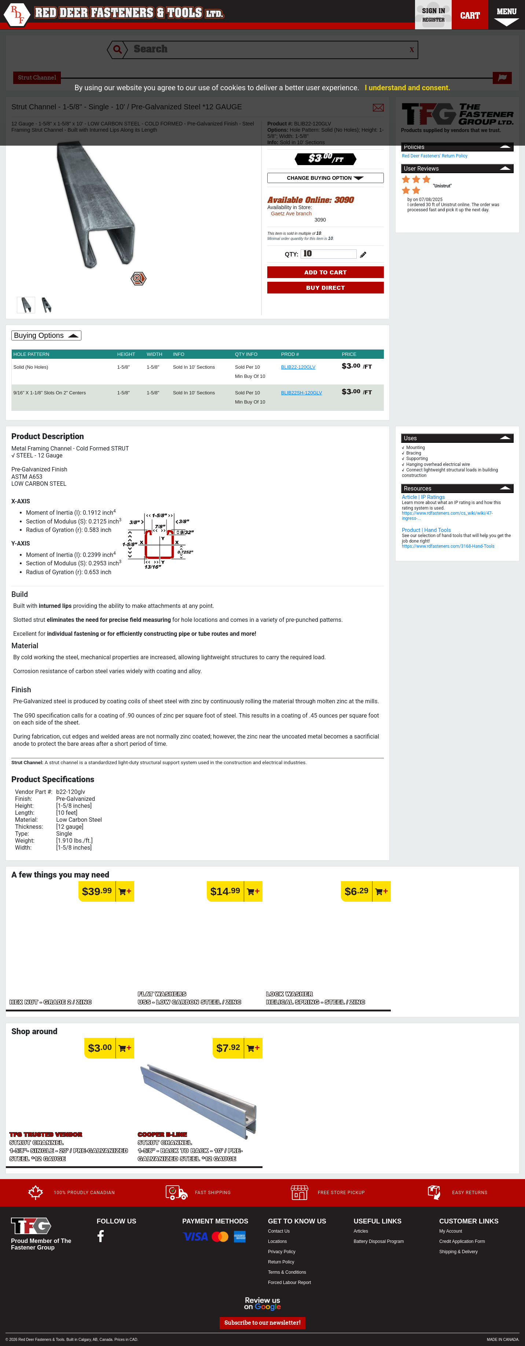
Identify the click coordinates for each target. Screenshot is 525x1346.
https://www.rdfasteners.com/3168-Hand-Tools (448, 546)
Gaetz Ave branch (291, 213)
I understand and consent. (408, 87)
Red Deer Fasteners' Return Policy (434, 155)
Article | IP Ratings (423, 497)
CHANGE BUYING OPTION (325, 178)
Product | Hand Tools (426, 530)
